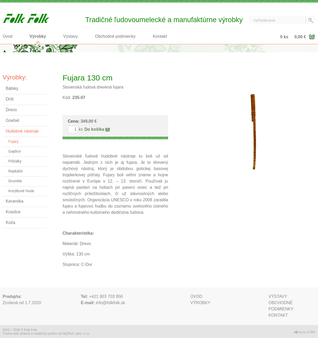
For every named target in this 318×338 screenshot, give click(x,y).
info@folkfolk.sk (110, 303)
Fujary (13, 141)
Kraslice (13, 212)
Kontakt (160, 36)
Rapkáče (15, 171)
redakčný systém (45, 333)
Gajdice (14, 151)
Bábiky (12, 88)
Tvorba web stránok (16, 333)
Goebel (12, 120)
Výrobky (37, 36)
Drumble (15, 181)
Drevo (11, 110)
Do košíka (94, 129)
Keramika (14, 201)
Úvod (7, 36)
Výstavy (70, 36)
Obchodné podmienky (115, 36)
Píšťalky (14, 161)
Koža (10, 222)
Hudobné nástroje (22, 131)
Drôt (10, 99)
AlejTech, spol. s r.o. (76, 333)
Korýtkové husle (21, 191)
